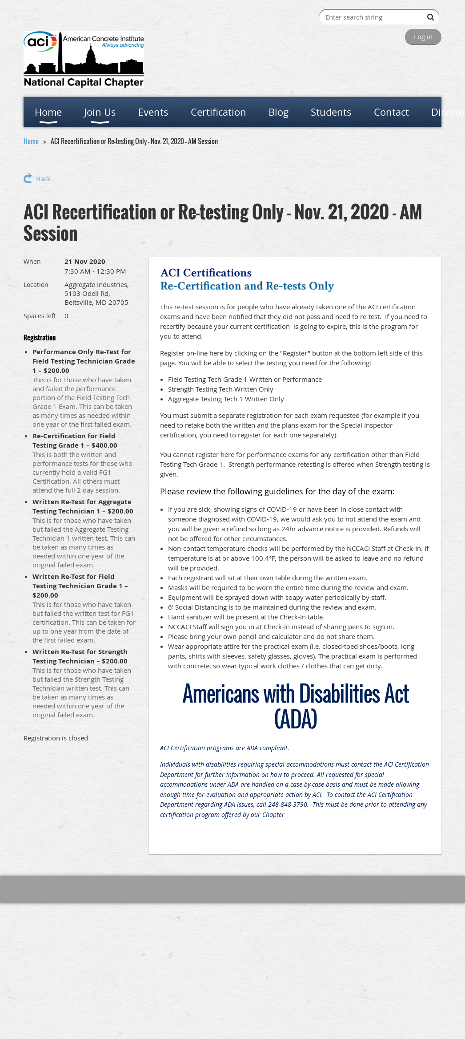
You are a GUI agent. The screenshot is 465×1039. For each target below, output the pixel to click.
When (32, 261)
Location (36, 284)
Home (31, 141)
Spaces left (40, 315)
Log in (423, 36)
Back (43, 178)
